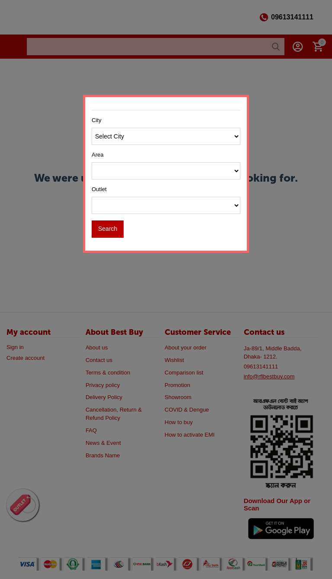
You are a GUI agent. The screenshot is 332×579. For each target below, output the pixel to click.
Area (97, 154)
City (96, 120)
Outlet (99, 189)
